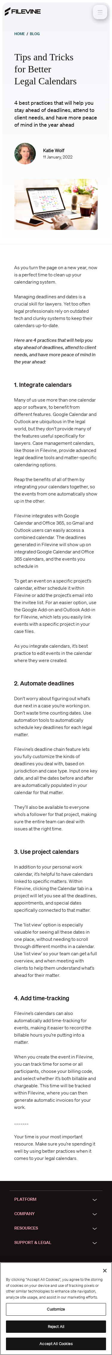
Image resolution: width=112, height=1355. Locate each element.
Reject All (56, 1326)
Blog (35, 33)
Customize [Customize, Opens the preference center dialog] (56, 1309)
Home (19, 33)
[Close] (104, 1270)
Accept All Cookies (55, 1343)
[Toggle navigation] (100, 12)
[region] (56, 1308)
